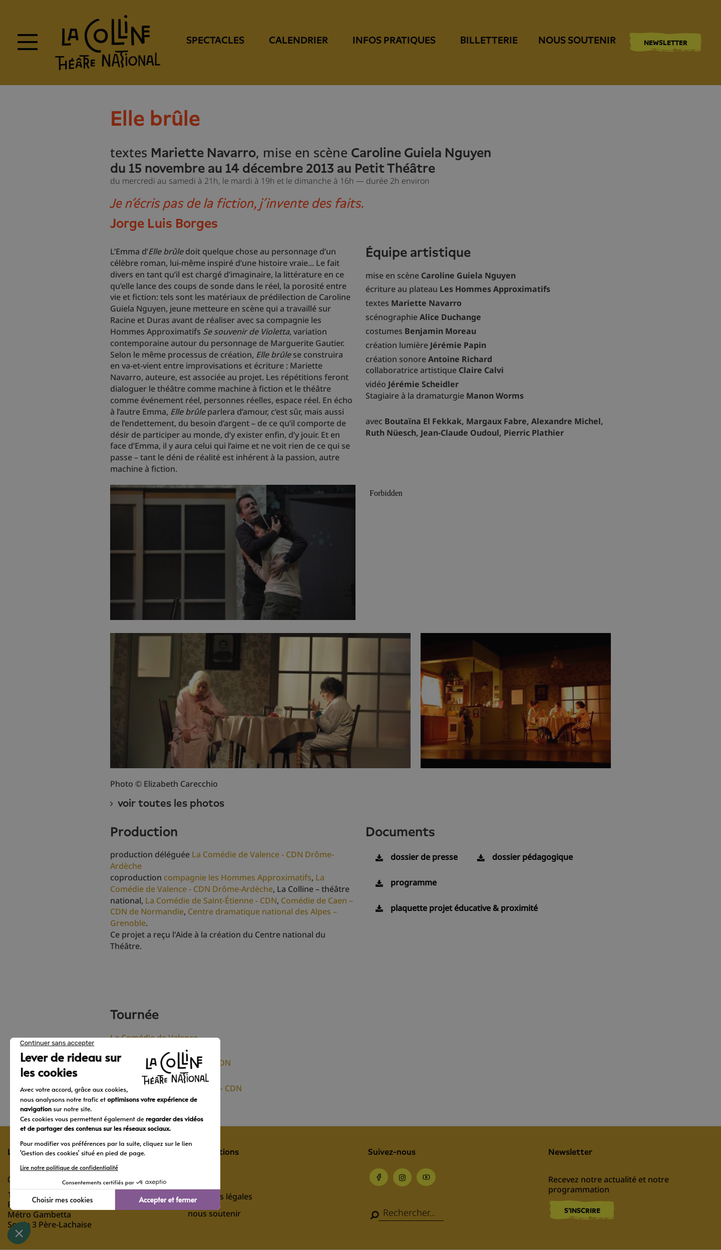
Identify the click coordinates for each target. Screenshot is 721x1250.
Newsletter (665, 43)
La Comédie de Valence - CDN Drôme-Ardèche (217, 883)
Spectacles (215, 40)
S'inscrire (582, 1210)
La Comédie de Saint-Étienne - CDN (211, 900)
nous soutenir (577, 40)
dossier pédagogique (532, 856)
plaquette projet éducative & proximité (464, 907)
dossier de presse (424, 856)
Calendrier (298, 40)
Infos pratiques (394, 40)
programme (414, 882)
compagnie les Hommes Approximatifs (237, 877)
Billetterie (489, 40)
